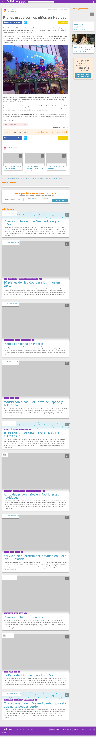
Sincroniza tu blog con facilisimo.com (83, 75)
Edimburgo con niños (28, 699)
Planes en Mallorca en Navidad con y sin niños (33, 222)
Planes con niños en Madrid (23, 343)
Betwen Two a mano (12, 213)
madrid (11, 398)
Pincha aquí (23, 124)
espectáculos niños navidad (55, 178)
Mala (64, 132)
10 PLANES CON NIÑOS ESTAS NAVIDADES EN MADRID (34, 434)
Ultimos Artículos (13, 278)
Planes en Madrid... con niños (25, 617)
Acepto (32, 199)
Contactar (84, 729)
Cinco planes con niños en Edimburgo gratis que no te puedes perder (35, 704)
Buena (52, 132)
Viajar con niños (18, 699)
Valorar (66, 11)
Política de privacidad (67, 729)
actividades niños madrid (18, 490)
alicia (16, 613)
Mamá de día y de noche (13, 361)
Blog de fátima (11, 9)
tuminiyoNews (10, 635)
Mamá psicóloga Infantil (12, 303)
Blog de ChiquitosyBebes (13, 242)
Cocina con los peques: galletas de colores (35, 168)
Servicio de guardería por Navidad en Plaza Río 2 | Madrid (35, 557)
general (6, 398)
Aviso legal (76, 729)
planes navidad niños (31, 178)
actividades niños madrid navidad (34, 490)
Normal (59, 132)
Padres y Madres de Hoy (13, 515)
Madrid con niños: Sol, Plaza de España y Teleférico (33, 403)
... (40, 278)
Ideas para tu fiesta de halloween (13, 167)
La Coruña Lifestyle (11, 577)
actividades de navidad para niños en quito (28, 278)
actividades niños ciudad (42, 178)
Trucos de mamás (11, 423)
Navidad (16, 429)
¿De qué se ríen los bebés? (56, 167)
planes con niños (23, 429)
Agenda (6, 671)
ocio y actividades (11, 178)
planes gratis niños (20, 178)
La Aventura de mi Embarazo (14, 693)
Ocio (11, 671)
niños (17, 398)
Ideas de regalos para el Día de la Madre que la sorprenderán (83, 49)
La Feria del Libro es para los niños (28, 675)
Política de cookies (54, 729)
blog (5, 278)
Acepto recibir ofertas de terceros (46, 199)
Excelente (37, 132)
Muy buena (45, 132)
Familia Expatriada (8, 699)
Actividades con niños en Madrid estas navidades (31, 495)
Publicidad (91, 729)
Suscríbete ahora (60, 200)
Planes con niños (8, 429)
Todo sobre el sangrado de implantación (79, 27)
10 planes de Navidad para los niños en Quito (32, 283)
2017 (15, 671)
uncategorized (7, 490)
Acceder (88, 1)
